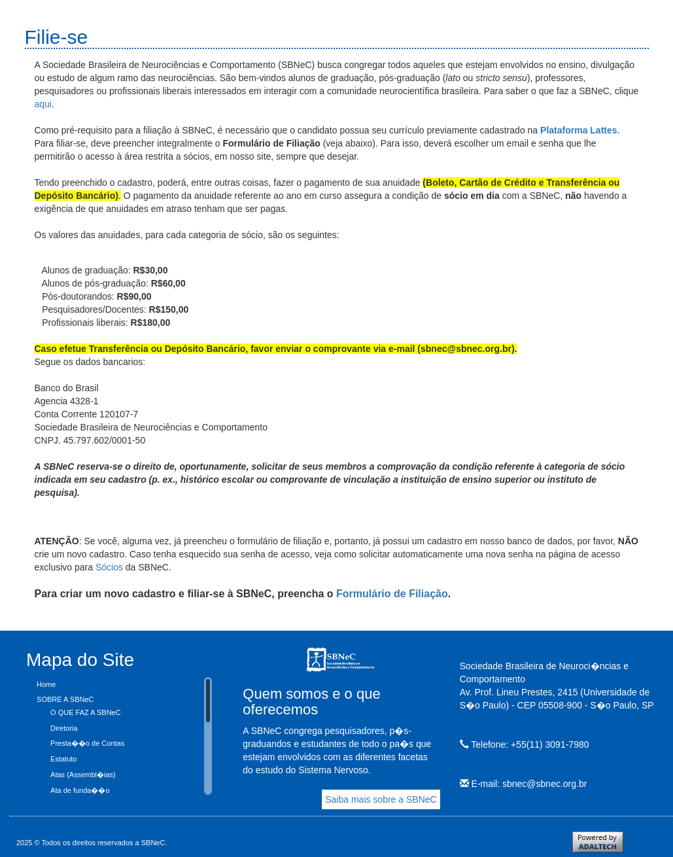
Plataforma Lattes (578, 130)
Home (46, 684)
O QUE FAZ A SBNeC (85, 712)
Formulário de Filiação (392, 593)
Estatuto (63, 759)
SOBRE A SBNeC (65, 699)
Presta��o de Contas (87, 743)
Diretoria (64, 728)
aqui (43, 104)
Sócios (110, 567)
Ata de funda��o (80, 790)
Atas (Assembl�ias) (83, 774)
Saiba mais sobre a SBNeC (380, 799)
